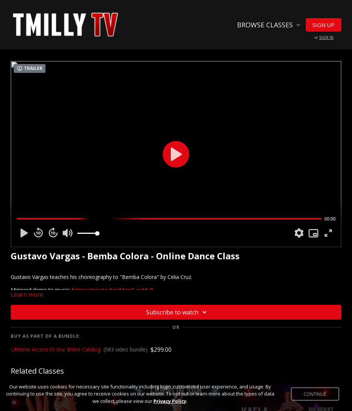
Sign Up (323, 24)
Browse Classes (268, 24)
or (324, 37)
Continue (315, 394)
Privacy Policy (169, 401)
